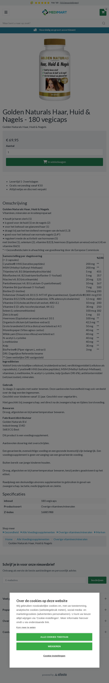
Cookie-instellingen (54, 655)
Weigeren (54, 646)
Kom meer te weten (26, 627)
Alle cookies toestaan (54, 637)
